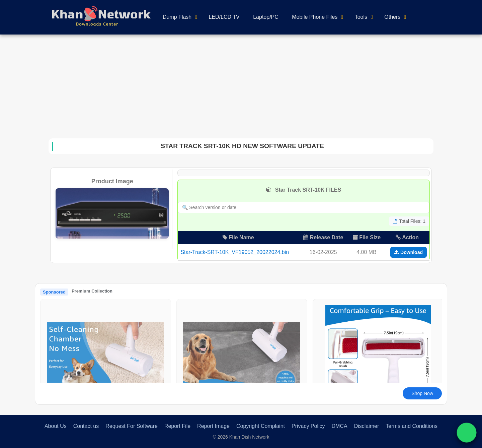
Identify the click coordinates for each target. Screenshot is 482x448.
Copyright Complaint (260, 426)
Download (408, 252)
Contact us (86, 426)
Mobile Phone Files (314, 17)
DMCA (339, 426)
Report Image (213, 426)
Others (392, 17)
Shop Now (422, 393)
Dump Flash (177, 17)
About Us (56, 426)
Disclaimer (366, 426)
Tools (361, 17)
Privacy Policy (308, 426)
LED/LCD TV (224, 17)
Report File (177, 426)
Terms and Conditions (411, 426)
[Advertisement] (241, 85)
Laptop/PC (265, 17)
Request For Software (131, 426)
